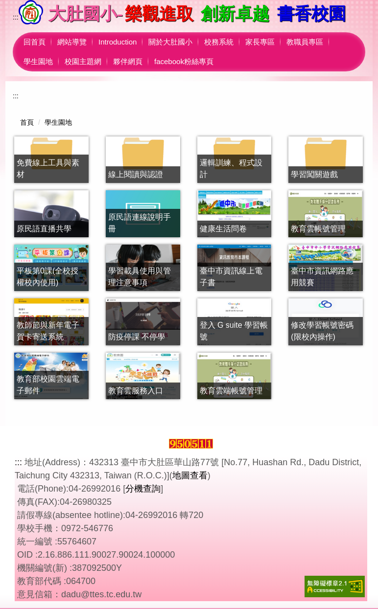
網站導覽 (72, 42)
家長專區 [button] (260, 42)
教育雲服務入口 (135, 390)
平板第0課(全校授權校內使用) (47, 277)
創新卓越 (235, 13)
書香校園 (311, 13)
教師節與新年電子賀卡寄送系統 (48, 331)
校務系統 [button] (219, 42)
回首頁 (35, 42)
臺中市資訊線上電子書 (231, 277)
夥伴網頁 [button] (127, 61)
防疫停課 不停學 (136, 337)
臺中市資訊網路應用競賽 (322, 277)
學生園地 (58, 122)
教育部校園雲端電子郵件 (48, 385)
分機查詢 (143, 489)
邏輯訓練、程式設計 (231, 168)
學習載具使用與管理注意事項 (139, 277)
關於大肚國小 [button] (170, 42)
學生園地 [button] (38, 61)
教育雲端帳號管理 (231, 390)
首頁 (27, 122)
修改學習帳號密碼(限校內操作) (322, 331)
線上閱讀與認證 (135, 174)
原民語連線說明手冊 (139, 223)
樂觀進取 (159, 13)
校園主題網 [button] (83, 61)
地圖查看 (190, 475)
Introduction (117, 42)
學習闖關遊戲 (314, 174)
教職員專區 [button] (304, 42)
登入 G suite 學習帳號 (234, 331)
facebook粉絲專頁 (183, 61)
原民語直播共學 (44, 229)
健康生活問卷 (223, 229)
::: (16, 17)
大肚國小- (85, 13)
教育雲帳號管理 (318, 229)
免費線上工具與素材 (48, 168)
